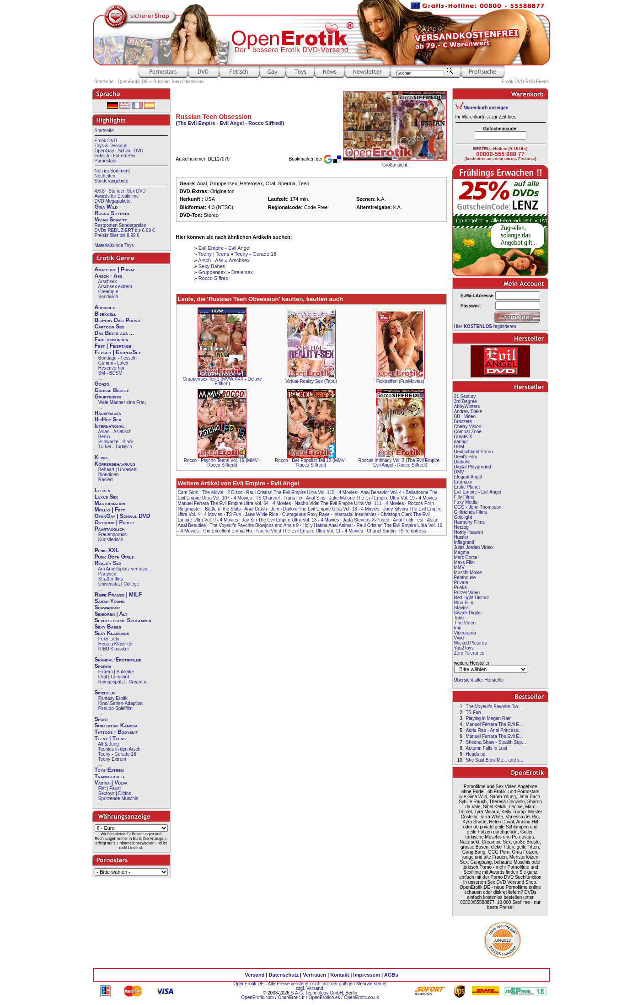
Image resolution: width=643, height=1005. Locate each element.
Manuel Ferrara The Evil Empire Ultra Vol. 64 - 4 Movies (234, 503)
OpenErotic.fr (291, 997)
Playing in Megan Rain (488, 718)
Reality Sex (108, 563)
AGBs (391, 975)
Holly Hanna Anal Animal (328, 525)
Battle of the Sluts (223, 508)
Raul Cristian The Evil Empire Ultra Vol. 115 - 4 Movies (301, 492)
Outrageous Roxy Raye (306, 514)
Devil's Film (465, 456)
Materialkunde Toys (114, 245)
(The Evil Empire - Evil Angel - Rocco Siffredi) (230, 123)
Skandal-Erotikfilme (118, 659)
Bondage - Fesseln (117, 357)
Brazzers (463, 421)
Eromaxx (463, 481)
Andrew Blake (468, 411)
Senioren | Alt (111, 614)
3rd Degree (465, 401)
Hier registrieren (485, 326)
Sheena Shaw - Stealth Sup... (495, 742)
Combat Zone (468, 431)
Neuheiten (105, 175)
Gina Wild (106, 207)
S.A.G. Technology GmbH (317, 992)
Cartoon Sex (109, 326)
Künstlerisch (110, 539)
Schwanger (107, 607)
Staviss (461, 607)
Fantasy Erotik (113, 698)
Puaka (460, 587)
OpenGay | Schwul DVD (119, 150)
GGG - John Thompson (478, 507)
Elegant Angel (468, 476)
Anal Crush (255, 508)
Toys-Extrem (109, 770)
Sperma (103, 666)
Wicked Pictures (470, 642)
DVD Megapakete (113, 201)
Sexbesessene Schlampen (123, 620)
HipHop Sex (108, 419)
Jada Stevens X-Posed (366, 519)
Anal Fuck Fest (408, 519)
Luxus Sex (106, 497)
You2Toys (464, 647)
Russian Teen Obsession (178, 81)
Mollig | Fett (110, 509)
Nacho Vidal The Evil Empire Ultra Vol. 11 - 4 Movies (310, 530)
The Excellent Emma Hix (227, 530)
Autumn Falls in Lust (486, 748)
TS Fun (233, 514)
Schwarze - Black (116, 441)
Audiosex (105, 307)
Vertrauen (314, 975)
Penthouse (465, 577)
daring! (461, 441)
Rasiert (105, 479)
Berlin (104, 436)
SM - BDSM (110, 373)
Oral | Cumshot (113, 676)
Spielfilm (105, 692)
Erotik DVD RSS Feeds (525, 81)
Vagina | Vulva (111, 782)
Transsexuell (110, 776)
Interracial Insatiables (355, 514)
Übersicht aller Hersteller (479, 680)
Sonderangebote (112, 180)
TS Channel (268, 497)
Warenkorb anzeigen (486, 107)
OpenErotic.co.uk (361, 997)
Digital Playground (472, 466)
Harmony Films (469, 522)
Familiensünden (112, 339)
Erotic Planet (467, 486)
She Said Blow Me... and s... (494, 760)
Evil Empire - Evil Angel (224, 248)
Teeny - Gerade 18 (117, 754)
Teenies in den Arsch (119, 749)
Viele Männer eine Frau (122, 402)
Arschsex (107, 281)
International (110, 426)
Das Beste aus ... (114, 333)
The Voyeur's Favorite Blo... (494, 706)
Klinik (101, 457)
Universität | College (118, 583)
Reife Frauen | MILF (118, 594)
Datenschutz (284, 975)
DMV (459, 471)
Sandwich (108, 296)
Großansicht (394, 164)
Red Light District (471, 597)
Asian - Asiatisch (114, 431)
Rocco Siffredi (112, 213)
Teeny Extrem (112, 759)
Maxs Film (464, 562)
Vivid (459, 637)
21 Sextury (465, 396)
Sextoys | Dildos (114, 793)
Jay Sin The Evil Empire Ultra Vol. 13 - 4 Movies (290, 519)
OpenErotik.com (257, 997)
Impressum (366, 975)
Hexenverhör (111, 368)
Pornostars (106, 160)
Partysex (107, 573)
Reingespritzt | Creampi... (124, 681)
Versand (255, 975)
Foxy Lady (108, 638)
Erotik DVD (106, 140)
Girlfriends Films (470, 512)
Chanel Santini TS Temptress (396, 530)
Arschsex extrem (115, 286)
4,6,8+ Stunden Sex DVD (120, 190)
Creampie (108, 291)
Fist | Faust (109, 788)
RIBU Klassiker (113, 648)
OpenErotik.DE (248, 983)
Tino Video (465, 622)
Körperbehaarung (115, 464)
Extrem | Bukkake (116, 671)
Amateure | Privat (115, 269)
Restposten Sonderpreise (120, 225)
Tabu (459, 617)
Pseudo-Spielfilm (115, 708)
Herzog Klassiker (115, 643)
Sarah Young (110, 601)
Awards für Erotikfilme (117, 196)
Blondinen (108, 474)
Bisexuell (106, 314)
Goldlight (463, 517)
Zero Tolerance (469, 653)
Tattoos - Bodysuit (116, 732)
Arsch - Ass (109, 276)
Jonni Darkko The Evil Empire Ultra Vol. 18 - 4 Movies (325, 508)
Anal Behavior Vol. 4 (381, 492)
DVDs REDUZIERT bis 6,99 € (125, 230)
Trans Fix (293, 497)
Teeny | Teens (110, 738)
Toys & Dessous (111, 145)
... (100, 301)
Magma (461, 552)
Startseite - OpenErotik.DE (121, 81)
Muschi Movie (468, 572)
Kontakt (339, 975)
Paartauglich (110, 529)
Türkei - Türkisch (115, 446)
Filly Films (464, 497)
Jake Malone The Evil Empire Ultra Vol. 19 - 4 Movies (383, 497)
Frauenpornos (112, 534)
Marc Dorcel (466, 557)
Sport (101, 719)
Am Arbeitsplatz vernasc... (124, 568)
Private (461, 582)
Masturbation (110, 503)
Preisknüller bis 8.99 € (117, 235)
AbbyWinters (467, 406)
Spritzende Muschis (118, 798)
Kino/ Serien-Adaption (120, 703)
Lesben (103, 490)
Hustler (461, 537)
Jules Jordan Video (473, 547)
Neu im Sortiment (112, 170)
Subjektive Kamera (116, 725)
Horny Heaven (468, 532)
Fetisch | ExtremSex (115, 155)
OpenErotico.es (324, 997)
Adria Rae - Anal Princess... (493, 730)
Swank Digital (468, 612)
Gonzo (102, 384)
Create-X (463, 436)
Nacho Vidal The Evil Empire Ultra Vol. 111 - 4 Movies (349, 503)
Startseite (104, 130)
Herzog (461, 527)
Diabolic (462, 461)
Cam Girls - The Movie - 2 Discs (210, 492)
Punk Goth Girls (114, 557)
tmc (457, 627)
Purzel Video (467, 592)
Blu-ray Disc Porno (117, 320)
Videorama (465, 632)
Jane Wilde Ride (262, 514)
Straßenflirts (110, 578)
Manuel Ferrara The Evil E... (494, 724)
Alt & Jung (108, 744)
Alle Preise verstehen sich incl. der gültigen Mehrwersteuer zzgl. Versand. (327, 986)
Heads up (475, 754)
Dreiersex (242, 272)
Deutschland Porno (473, 451)
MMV (459, 567)
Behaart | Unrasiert (117, 469)
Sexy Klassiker (112, 633)
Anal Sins (315, 497)
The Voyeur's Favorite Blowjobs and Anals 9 (254, 525)
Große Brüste (112, 390)
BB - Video (465, 416)
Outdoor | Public (114, 522)
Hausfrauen (108, 413)
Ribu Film (463, 602)
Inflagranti (464, 542)
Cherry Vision (468, 426)
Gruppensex (108, 396)
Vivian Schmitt (111, 219)
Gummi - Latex (113, 362)
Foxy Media (466, 502)
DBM (459, 446)
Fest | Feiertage (113, 346)
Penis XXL (107, 550)
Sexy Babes (108, 626)
